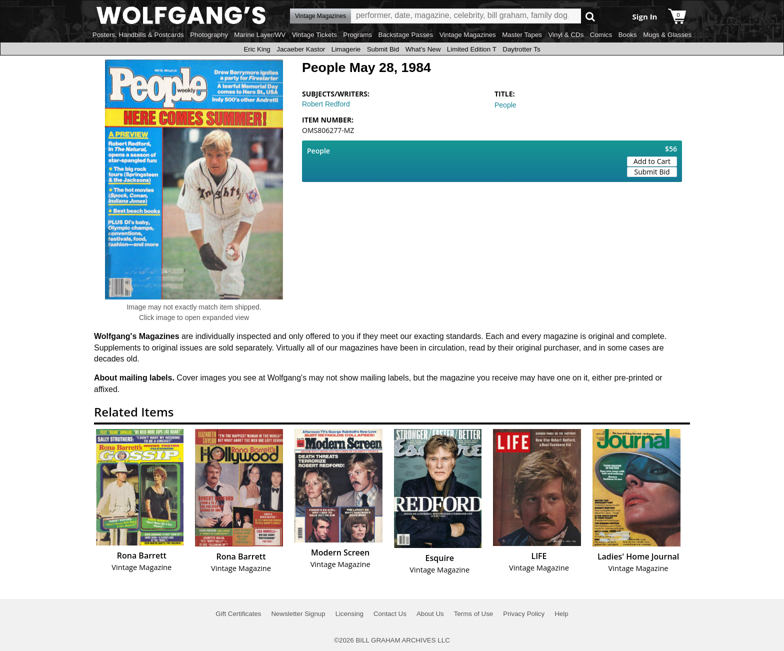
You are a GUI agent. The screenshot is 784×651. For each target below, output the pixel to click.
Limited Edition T (471, 49)
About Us (430, 614)
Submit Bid (383, 49)
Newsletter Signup (298, 614)
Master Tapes (522, 34)
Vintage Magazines (468, 34)
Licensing (350, 614)
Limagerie (346, 49)
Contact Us (390, 614)
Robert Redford (326, 104)
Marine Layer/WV (260, 34)
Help (561, 614)
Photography (209, 34)
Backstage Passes (406, 34)
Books (627, 34)
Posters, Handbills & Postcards (138, 34)
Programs (357, 34)
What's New (423, 49)
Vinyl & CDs (566, 34)
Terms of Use (474, 614)
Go (590, 16)
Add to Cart (652, 161)
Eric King (257, 49)
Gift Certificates (238, 614)
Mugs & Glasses (667, 34)
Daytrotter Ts (521, 49)
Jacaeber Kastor (300, 49)
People (505, 105)
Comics (601, 34)
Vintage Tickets (314, 34)
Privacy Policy (523, 614)
